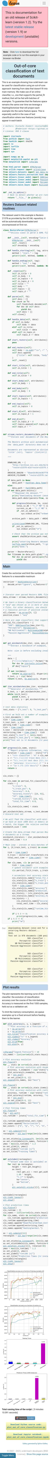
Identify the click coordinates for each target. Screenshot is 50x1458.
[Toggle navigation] (44, 3)
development (14, 36)
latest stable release (19, 27)
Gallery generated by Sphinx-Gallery (35, 1444)
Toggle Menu (8, 1455)
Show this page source (37, 1454)
